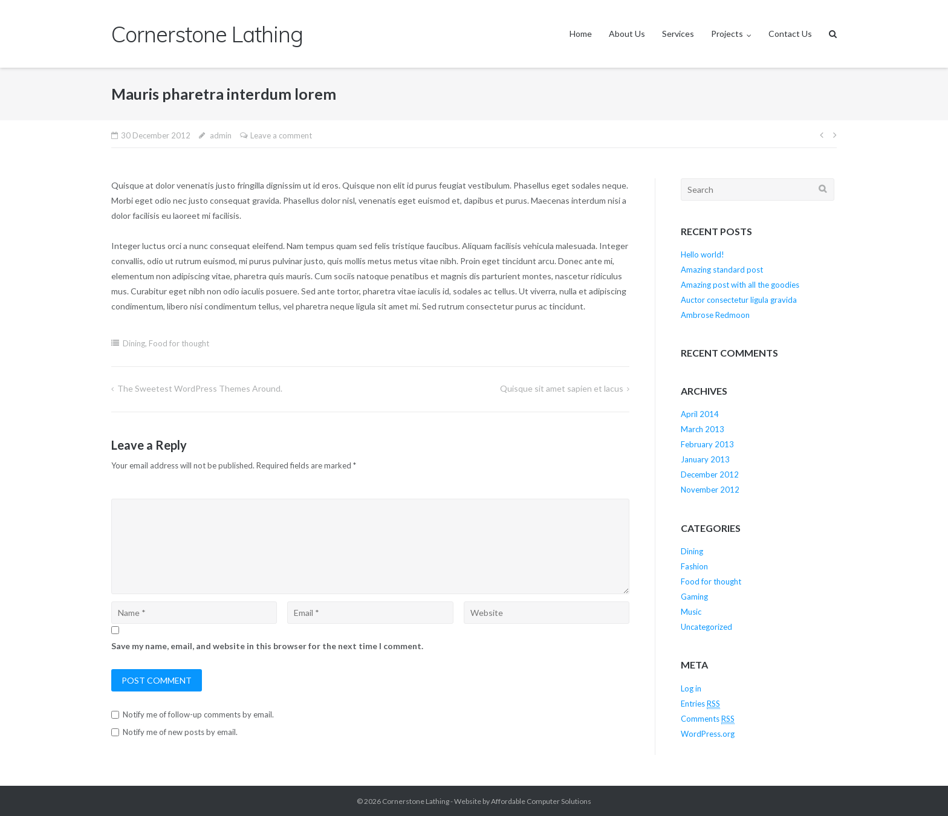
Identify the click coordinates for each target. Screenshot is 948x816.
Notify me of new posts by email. (180, 732)
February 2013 (707, 444)
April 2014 (700, 414)
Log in (691, 688)
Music (691, 612)
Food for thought (179, 343)
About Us (627, 33)
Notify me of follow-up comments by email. (198, 714)
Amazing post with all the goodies (740, 285)
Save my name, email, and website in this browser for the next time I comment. (267, 646)
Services (678, 33)
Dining (134, 343)
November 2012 (710, 489)
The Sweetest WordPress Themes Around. (199, 388)
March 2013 (702, 429)
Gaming (694, 596)
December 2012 (710, 474)
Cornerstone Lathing (415, 801)
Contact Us (790, 33)
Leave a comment (281, 135)
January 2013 (705, 459)
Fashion (694, 566)
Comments (708, 719)
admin (221, 135)
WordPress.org (708, 734)
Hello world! (702, 254)
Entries (700, 704)
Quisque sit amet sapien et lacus (561, 388)
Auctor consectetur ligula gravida (739, 300)
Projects (727, 33)
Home (581, 33)
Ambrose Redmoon (715, 315)
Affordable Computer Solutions (541, 801)
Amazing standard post (722, 269)
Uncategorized (706, 627)
